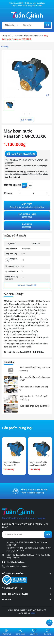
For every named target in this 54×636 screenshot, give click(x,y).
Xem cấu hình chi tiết (27, 285)
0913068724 (27, 225)
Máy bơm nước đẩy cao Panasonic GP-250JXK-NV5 (38, 465)
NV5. (24, 186)
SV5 (30, 185)
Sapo (33, 613)
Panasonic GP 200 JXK (28, 301)
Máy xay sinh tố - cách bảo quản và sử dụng (33, 397)
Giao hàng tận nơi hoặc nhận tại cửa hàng (27, 205)
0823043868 (37, 6)
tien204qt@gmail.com (15, 562)
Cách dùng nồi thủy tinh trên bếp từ (33, 388)
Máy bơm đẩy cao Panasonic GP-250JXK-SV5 (12, 465)
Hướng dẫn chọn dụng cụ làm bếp (34, 406)
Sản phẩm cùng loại (17, 428)
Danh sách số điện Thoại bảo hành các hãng (34, 369)
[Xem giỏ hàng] (47, 632)
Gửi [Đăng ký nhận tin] (48, 534)
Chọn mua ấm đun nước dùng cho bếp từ (34, 378)
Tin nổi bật (9, 362)
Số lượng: (8, 193)
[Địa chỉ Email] (27, 534)
